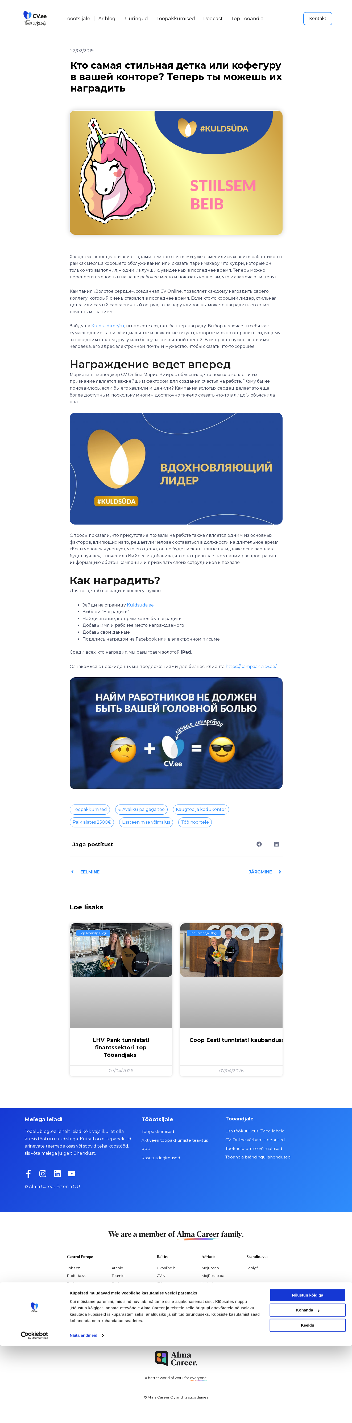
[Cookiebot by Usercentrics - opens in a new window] (34, 1413)
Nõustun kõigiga (307, 1372)
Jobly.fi (253, 1267)
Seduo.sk (120, 1291)
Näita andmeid (83, 1412)
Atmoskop (76, 1314)
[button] (259, 844)
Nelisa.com (76, 1321)
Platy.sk (118, 1306)
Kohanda (308, 1387)
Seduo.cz (120, 1283)
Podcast (213, 19)
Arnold (117, 1267)
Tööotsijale (77, 19)
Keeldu (307, 1402)
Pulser (207, 1306)
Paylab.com (122, 1314)
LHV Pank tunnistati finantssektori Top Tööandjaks (121, 1047)
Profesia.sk (76, 1275)
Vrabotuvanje (213, 1283)
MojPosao (210, 1267)
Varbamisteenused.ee (176, 1329)
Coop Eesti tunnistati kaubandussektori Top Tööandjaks (269, 1040)
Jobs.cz (73, 1267)
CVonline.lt (166, 1267)
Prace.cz (74, 1291)
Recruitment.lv (169, 1321)
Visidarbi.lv (166, 1298)
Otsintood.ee (168, 1306)
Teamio (118, 1275)
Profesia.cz (76, 1283)
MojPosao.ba (213, 1275)
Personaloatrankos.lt (174, 1314)
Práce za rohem (80, 1306)
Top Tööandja (247, 19)
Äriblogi (107, 19)
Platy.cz (118, 1298)
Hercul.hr (209, 1291)
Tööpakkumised (175, 19)
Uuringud (136, 19)
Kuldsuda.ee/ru (107, 325)
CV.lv (161, 1275)
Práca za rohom (80, 1298)
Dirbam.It (165, 1291)
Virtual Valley (212, 1298)
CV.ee (162, 1283)
